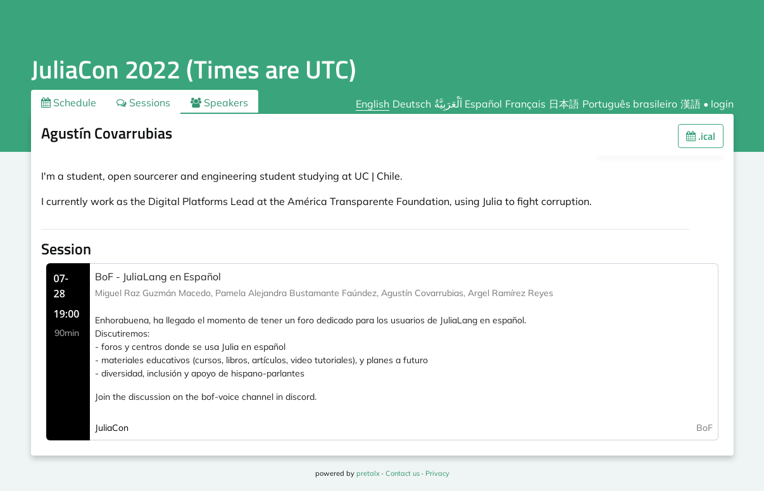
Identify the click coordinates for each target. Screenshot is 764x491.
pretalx (368, 473)
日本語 (564, 103)
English (372, 103)
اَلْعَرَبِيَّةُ (448, 103)
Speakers (219, 102)
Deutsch (411, 103)
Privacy (437, 473)
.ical (700, 136)
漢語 (690, 103)
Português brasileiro (629, 103)
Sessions (143, 102)
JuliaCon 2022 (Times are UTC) (193, 69)
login (722, 103)
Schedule (68, 102)
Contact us (402, 473)
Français (525, 103)
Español (483, 103)
